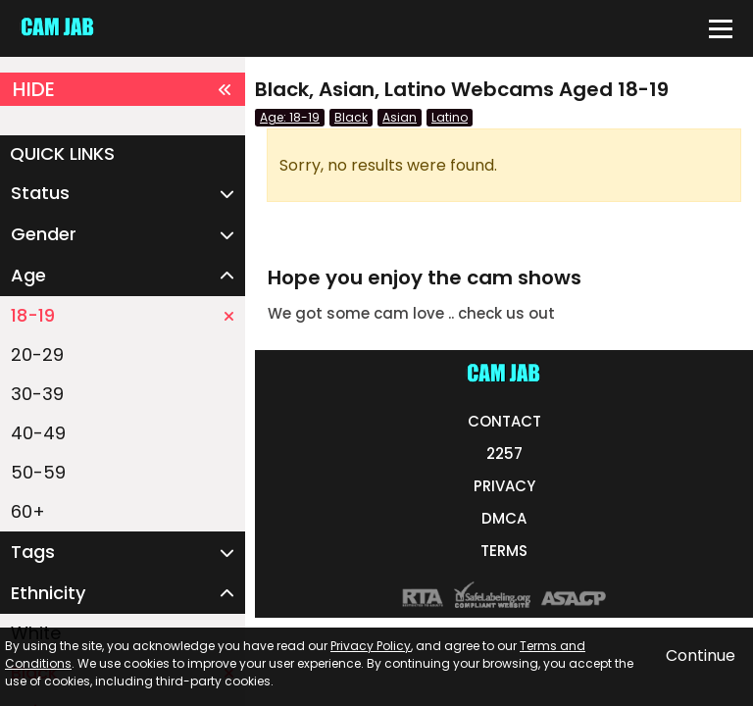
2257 (504, 453)
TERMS (503, 550)
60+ (28, 511)
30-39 (37, 393)
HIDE (122, 89)
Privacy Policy (370, 645)
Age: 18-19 (290, 117)
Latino (449, 117)
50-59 (38, 472)
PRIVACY (504, 486)
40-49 (38, 433)
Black (351, 117)
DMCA (504, 518)
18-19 (122, 315)
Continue (700, 655)
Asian (399, 117)
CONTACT (504, 421)
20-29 (37, 354)
